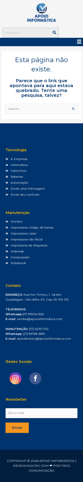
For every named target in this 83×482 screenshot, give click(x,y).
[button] (79, 42)
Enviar (17, 427)
